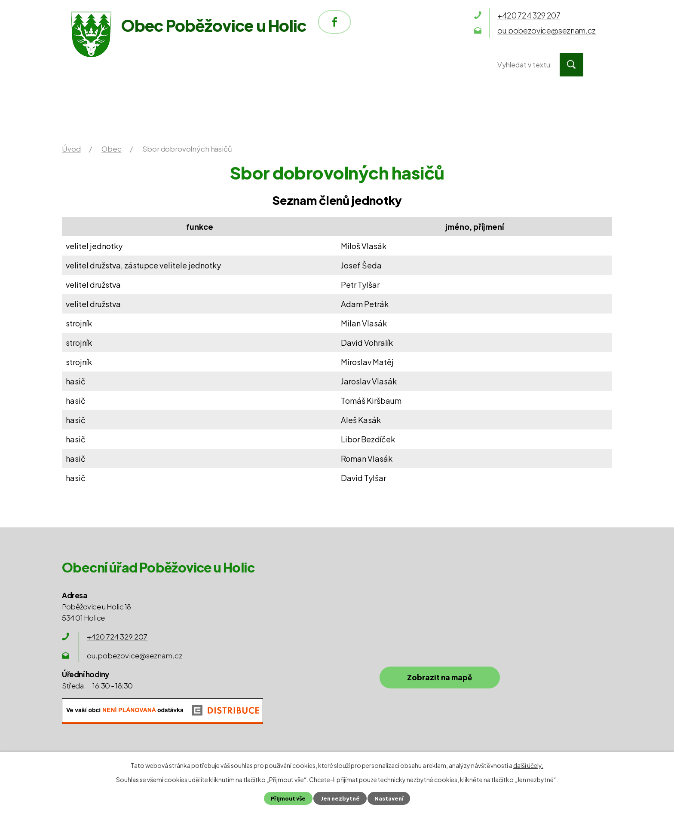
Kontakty (435, 65)
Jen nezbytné (339, 798)
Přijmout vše (288, 798)
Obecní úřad (200, 65)
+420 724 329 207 (117, 636)
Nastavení (388, 798)
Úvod (114, 65)
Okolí (355, 65)
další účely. (528, 765)
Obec (285, 65)
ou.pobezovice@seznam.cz (134, 655)
